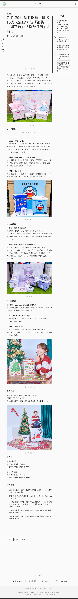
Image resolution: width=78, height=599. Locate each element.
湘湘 (21, 36)
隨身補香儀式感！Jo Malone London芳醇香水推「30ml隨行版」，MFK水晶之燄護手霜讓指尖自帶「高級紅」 (63, 27)
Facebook (47, 581)
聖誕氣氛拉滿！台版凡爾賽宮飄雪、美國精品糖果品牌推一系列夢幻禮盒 (30, 511)
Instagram (61, 581)
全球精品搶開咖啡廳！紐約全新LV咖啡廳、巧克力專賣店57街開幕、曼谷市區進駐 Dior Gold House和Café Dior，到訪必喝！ (30, 504)
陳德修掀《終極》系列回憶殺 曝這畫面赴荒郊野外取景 (63, 48)
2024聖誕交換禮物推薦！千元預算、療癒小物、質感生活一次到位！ (30, 497)
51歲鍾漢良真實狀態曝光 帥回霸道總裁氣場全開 (63, 39)
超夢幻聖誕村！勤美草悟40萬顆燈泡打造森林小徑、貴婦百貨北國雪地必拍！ (30, 491)
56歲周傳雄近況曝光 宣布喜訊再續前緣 (63, 56)
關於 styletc (17, 581)
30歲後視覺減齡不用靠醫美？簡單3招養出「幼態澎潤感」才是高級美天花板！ (63, 67)
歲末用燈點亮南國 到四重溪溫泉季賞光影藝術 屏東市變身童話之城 (30, 517)
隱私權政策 (33, 581)
